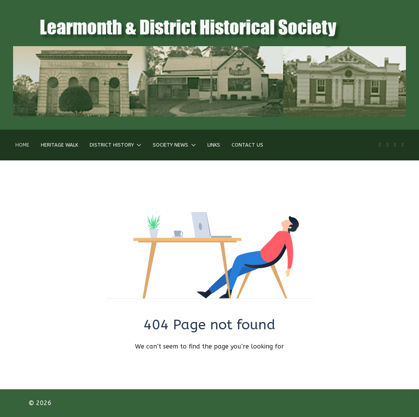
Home (22, 145)
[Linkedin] (380, 145)
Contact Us (247, 145)
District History (115, 145)
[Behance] (403, 145)
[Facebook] (388, 145)
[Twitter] (395, 145)
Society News (174, 145)
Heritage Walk (59, 145)
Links (213, 145)
